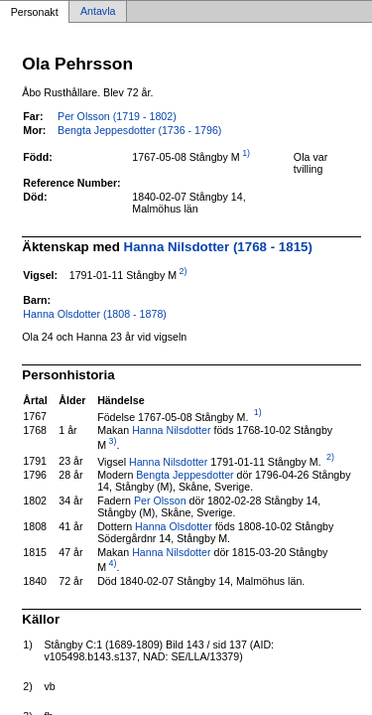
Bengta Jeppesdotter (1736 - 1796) (139, 130)
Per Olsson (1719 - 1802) (117, 116)
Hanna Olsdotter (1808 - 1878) (95, 314)
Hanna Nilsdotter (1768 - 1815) (218, 246)
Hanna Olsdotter (173, 526)
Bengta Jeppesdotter (184, 475)
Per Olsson (160, 500)
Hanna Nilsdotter (171, 430)
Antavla (98, 12)
